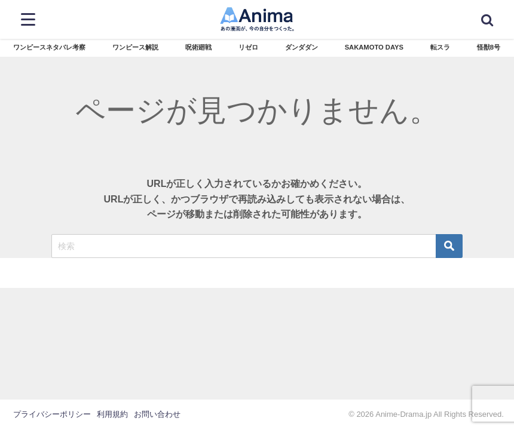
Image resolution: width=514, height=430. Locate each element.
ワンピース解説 (135, 47)
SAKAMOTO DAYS (374, 47)
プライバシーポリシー (52, 414)
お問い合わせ (157, 414)
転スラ (440, 47)
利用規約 (112, 414)
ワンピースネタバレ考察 (49, 47)
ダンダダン (301, 47)
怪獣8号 (488, 47)
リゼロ (248, 47)
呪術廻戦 (198, 47)
